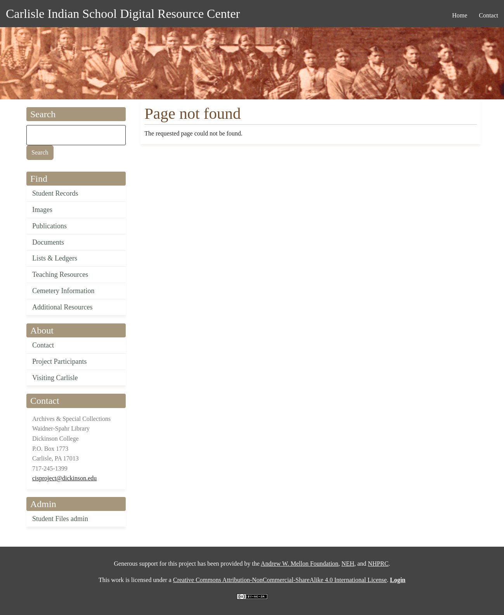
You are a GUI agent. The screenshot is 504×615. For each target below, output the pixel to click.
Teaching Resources (60, 274)
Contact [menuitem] (488, 15)
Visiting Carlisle (55, 378)
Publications (49, 226)
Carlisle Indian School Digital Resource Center (123, 14)
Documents (48, 242)
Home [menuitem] (459, 15)
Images (42, 210)
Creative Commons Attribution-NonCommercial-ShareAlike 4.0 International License (280, 580)
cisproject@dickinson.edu (64, 478)
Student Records (55, 193)
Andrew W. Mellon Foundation (299, 563)
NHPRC (378, 563)
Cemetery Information (63, 291)
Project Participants (59, 361)
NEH (347, 563)
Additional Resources (62, 307)
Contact (43, 345)
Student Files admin (60, 519)
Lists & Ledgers (54, 258)
